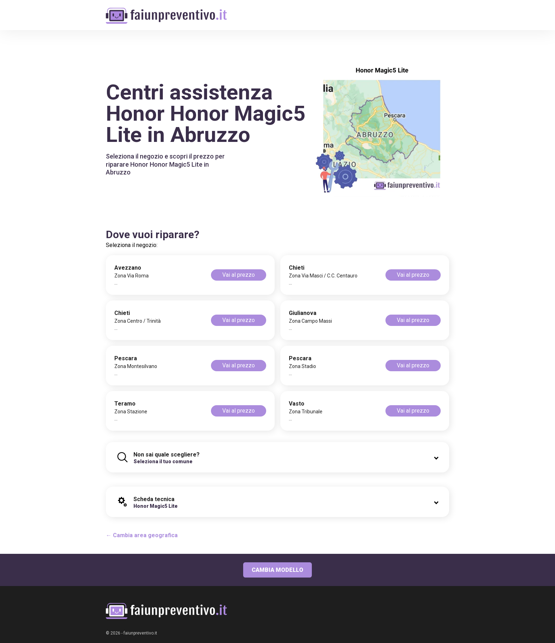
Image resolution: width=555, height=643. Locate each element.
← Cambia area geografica (142, 535)
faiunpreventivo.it (140, 633)
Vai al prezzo (238, 274)
